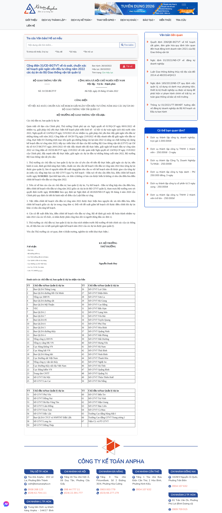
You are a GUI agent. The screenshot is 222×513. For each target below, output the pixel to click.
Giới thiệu (31, 20)
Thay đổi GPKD (105, 20)
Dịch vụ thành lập (53, 20)
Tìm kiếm (127, 45)
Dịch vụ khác (128, 20)
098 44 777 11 (72, 489)
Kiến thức (165, 20)
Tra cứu (181, 20)
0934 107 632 (143, 489)
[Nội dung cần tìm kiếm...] (72, 45)
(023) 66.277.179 (109, 492)
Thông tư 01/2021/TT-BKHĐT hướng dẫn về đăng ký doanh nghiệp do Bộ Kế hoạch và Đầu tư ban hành (172, 108)
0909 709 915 (179, 509)
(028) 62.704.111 (37, 492)
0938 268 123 (35, 489)
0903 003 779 (107, 489)
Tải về (127, 66)
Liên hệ (30, 25)
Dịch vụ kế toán (80, 20)
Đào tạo (148, 20)
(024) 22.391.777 (73, 492)
